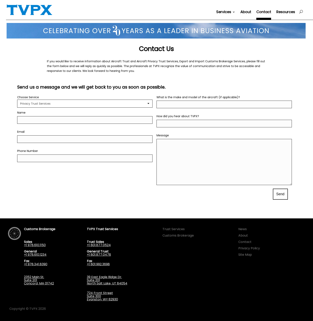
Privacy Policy (249, 248)
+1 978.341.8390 (35, 264)
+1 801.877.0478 (99, 254)
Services (223, 12)
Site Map (245, 254)
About (245, 12)
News (242, 229)
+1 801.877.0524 (99, 245)
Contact (263, 12)
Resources (285, 12)
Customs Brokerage (178, 235)
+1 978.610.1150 (35, 245)
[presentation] (186, 194)
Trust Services (173, 229)
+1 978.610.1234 (35, 254)
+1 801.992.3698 (98, 264)
